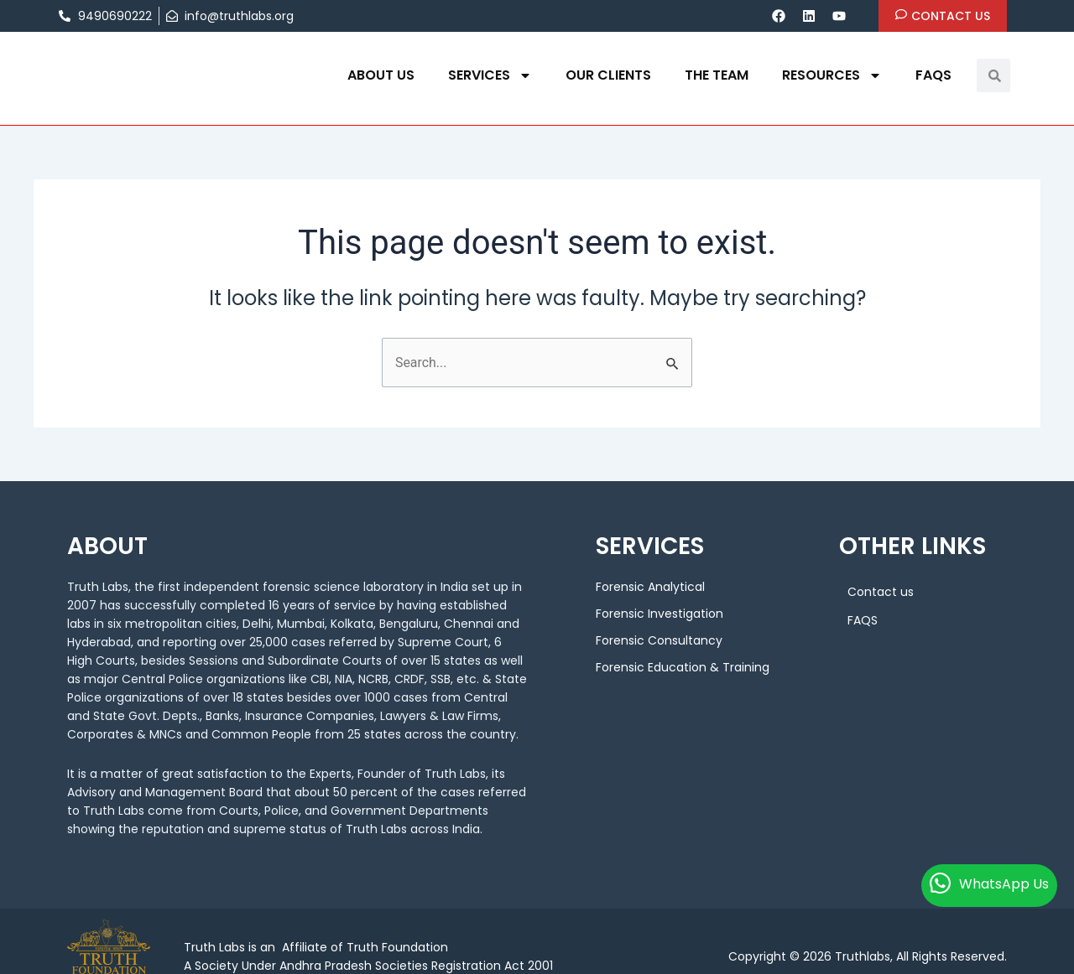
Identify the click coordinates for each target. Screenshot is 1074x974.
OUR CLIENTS (608, 75)
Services (490, 75)
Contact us (880, 591)
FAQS (933, 75)
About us (380, 75)
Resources (832, 75)
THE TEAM (716, 75)
